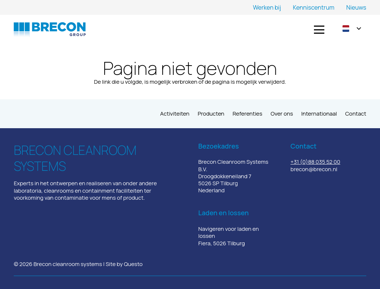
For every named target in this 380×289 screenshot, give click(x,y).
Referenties (247, 113)
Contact (355, 113)
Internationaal (319, 113)
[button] (319, 29)
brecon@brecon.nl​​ (314, 169)
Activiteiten (175, 113)
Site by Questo (124, 264)
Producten (211, 113)
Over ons (282, 113)
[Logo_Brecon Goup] (50, 29)
